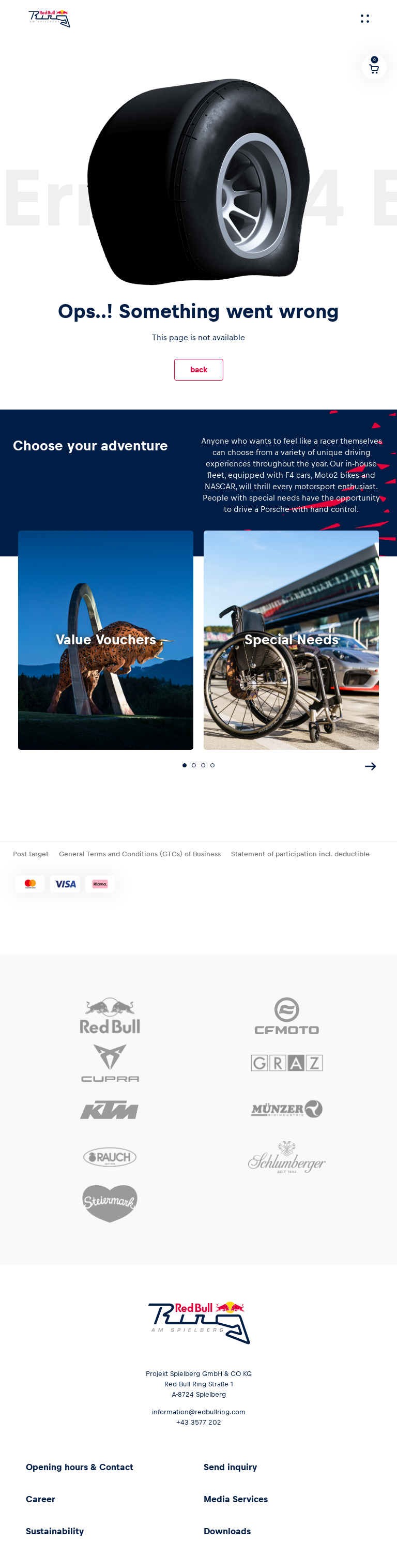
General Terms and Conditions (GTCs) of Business (140, 851)
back (198, 369)
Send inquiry (230, 1464)
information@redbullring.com (199, 1409)
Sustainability (55, 1528)
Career (40, 1496)
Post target (31, 851)
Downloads (227, 1528)
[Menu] (365, 18)
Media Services (236, 1496)
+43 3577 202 (198, 1419)
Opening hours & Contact (79, 1464)
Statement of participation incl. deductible (300, 851)
